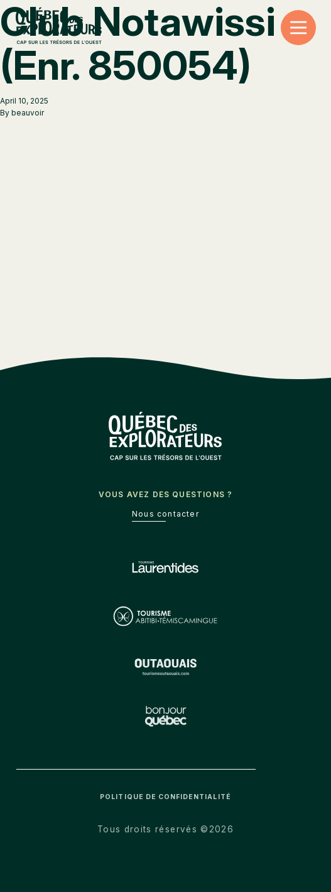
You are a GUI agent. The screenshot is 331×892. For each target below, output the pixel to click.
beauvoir (27, 112)
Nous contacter (165, 514)
